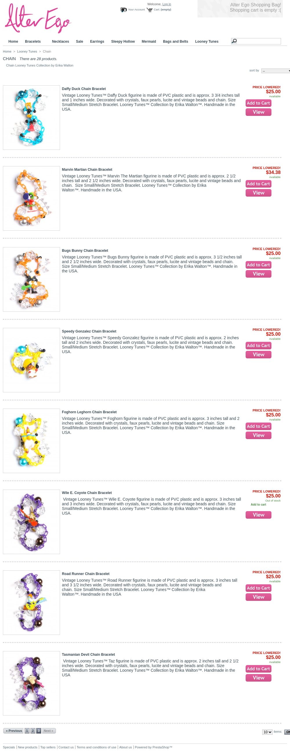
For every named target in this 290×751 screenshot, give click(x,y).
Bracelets (33, 41)
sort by (254, 70)
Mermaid (149, 41)
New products (27, 747)
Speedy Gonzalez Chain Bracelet (89, 331)
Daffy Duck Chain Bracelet (84, 89)
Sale (79, 41)
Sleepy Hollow (123, 41)
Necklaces (60, 41)
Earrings (97, 41)
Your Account (136, 9)
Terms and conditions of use (96, 747)
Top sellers (48, 747)
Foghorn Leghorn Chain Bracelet (89, 412)
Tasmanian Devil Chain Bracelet (88, 655)
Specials (9, 747)
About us (125, 747)
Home (13, 41)
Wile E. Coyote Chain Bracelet (87, 493)
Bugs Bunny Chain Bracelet (85, 251)
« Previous (14, 730)
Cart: (157, 9)
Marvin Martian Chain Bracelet (87, 170)
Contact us (66, 747)
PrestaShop (161, 747)
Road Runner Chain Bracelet (86, 574)
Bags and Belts (175, 41)
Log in (166, 4)
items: (278, 731)
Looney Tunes (208, 41)
